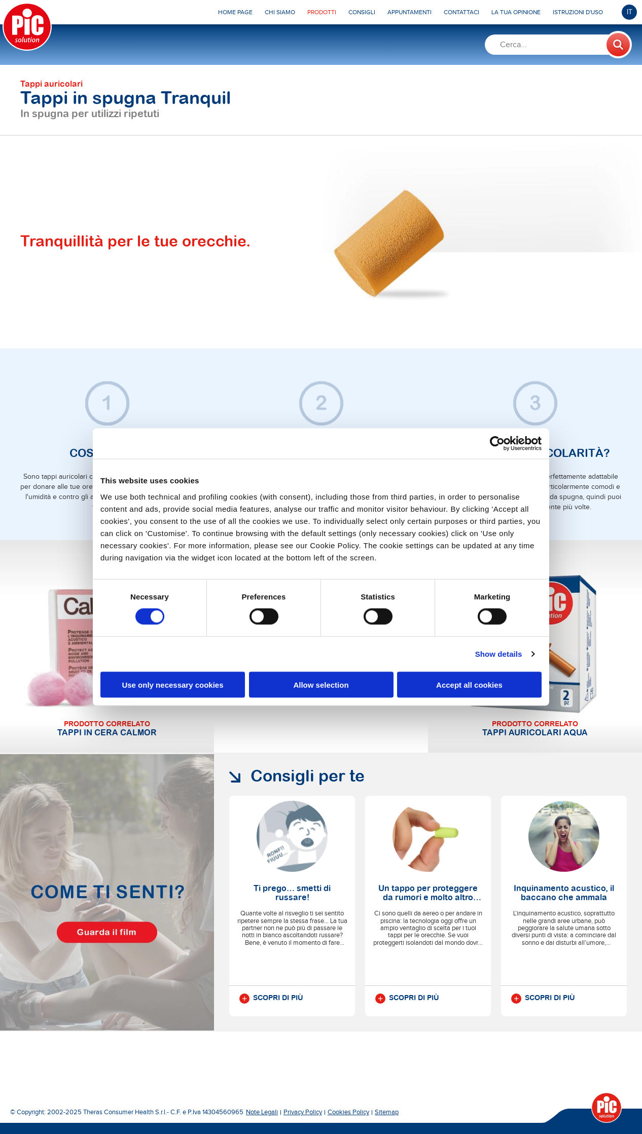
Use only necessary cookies (172, 684)
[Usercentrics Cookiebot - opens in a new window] (497, 443)
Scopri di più (271, 999)
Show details (498, 654)
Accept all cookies (469, 684)
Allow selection (320, 684)
